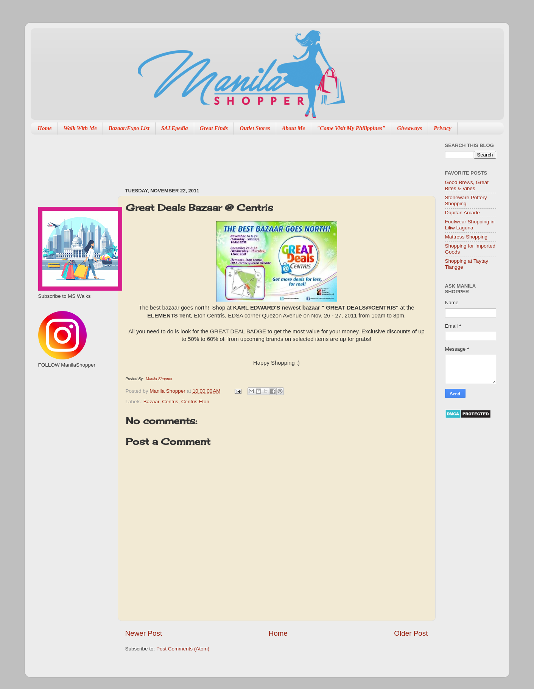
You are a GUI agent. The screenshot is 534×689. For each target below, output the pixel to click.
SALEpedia (174, 128)
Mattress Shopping (466, 237)
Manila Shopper (159, 379)
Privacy (442, 128)
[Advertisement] (263, 157)
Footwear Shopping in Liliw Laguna (470, 225)
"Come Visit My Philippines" (351, 128)
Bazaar (151, 401)
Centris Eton (195, 401)
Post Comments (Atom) (182, 649)
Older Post (411, 633)
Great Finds (214, 128)
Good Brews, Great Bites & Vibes (467, 185)
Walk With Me (80, 128)
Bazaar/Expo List (129, 128)
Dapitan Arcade (462, 212)
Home (44, 128)
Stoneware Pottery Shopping (466, 200)
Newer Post (143, 633)
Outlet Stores (255, 128)
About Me (293, 128)
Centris (170, 401)
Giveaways (409, 128)
